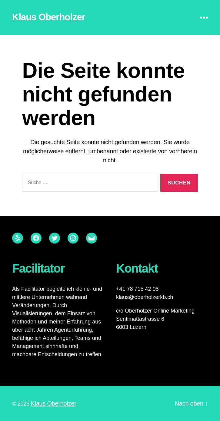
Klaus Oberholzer (48, 17)
